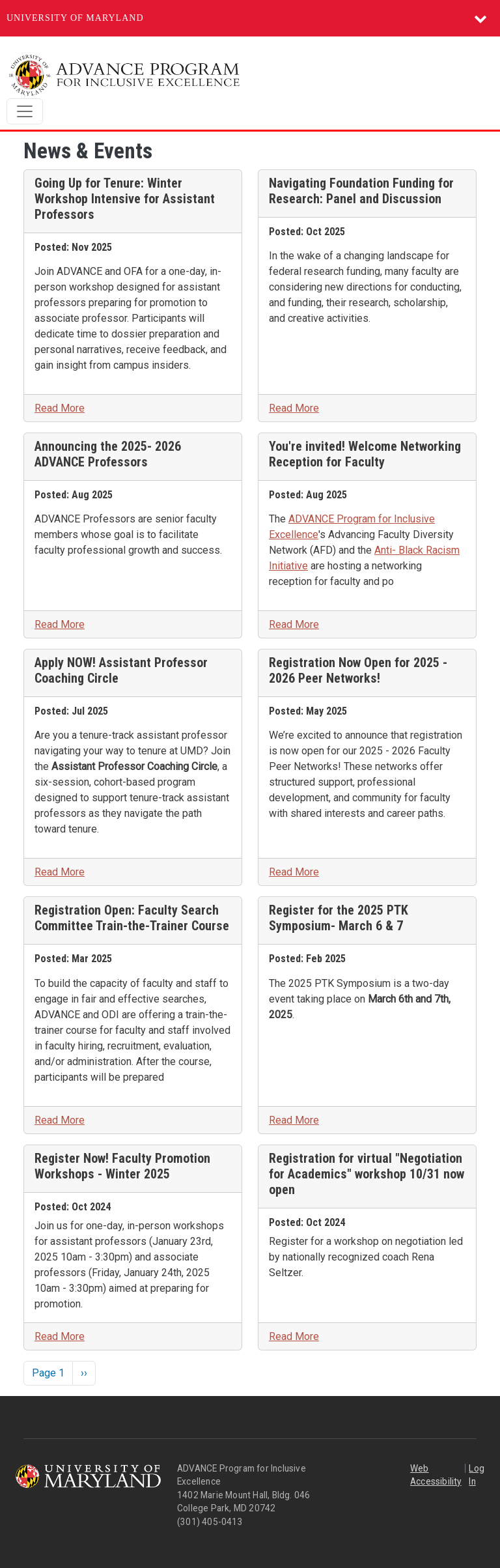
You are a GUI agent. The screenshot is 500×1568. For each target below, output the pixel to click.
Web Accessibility (436, 1475)
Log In (476, 1475)
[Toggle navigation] (25, 111)
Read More (60, 408)
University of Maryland (75, 18)
